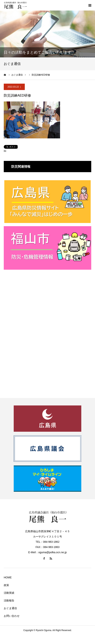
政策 (6, 585)
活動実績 (9, 592)
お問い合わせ (12, 615)
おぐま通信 (10, 608)
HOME (8, 577)
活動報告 (9, 600)
